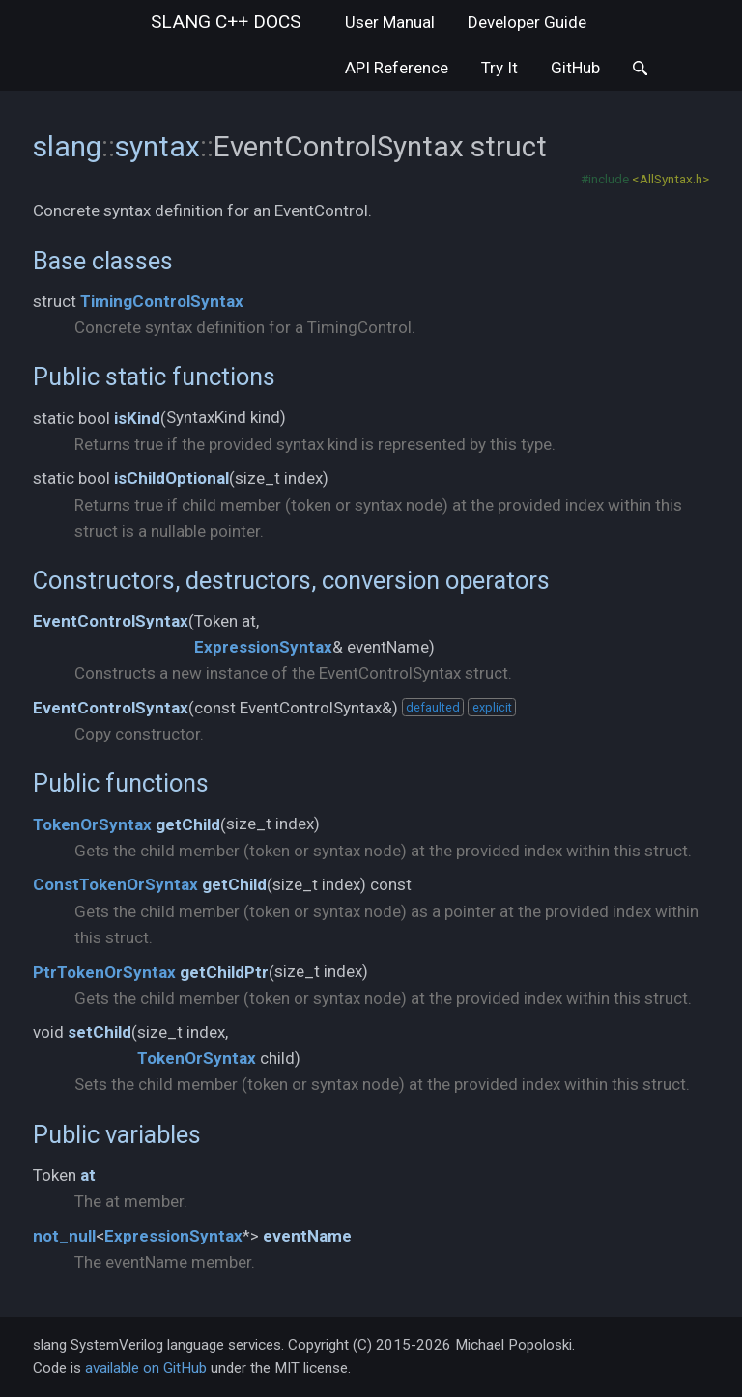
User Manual (390, 22)
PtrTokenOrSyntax (104, 972)
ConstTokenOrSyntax (115, 884)
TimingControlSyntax (161, 301)
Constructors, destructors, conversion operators (291, 580)
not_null (64, 1235)
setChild (99, 1032)
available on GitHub (146, 1368)
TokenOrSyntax (92, 824)
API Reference (396, 67)
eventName (307, 1235)
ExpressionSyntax (263, 647)
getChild (188, 824)
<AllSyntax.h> (670, 178)
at (88, 1175)
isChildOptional (171, 478)
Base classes (103, 260)
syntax (157, 146)
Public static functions (154, 376)
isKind (137, 418)
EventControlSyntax (110, 620)
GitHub (575, 67)
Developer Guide (527, 22)
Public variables (117, 1134)
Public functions (121, 782)
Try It (499, 67)
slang (225, 22)
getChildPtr (224, 972)
